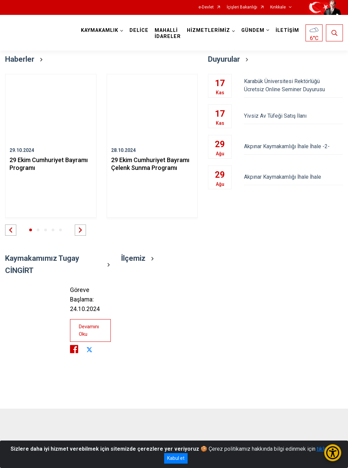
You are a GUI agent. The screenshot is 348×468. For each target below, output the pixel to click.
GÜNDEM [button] (252, 30)
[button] (10, 230)
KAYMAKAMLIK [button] (99, 30)
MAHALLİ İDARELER (168, 33)
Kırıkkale (278, 7)
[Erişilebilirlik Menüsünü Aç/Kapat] (332, 452)
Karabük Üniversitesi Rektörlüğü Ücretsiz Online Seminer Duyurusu (293, 85)
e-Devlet (206, 7)
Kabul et (176, 458)
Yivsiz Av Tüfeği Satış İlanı (293, 116)
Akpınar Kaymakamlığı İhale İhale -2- (293, 146)
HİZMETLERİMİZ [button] (208, 30)
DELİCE (139, 30)
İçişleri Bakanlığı (242, 7)
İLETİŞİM (287, 30)
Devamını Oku (89, 330)
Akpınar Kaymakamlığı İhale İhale (293, 177)
